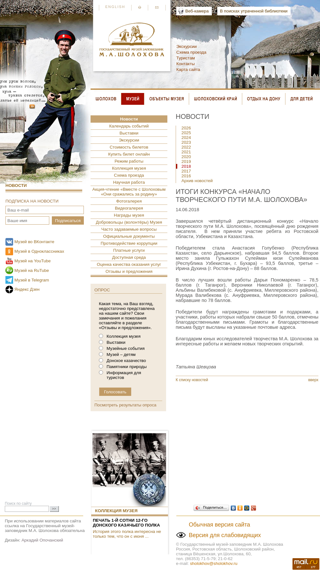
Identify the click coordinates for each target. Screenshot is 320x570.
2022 (186, 147)
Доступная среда (129, 257)
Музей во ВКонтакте (34, 241)
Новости (16, 185)
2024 (186, 137)
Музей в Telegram (31, 280)
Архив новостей (197, 180)
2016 (186, 175)
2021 (186, 152)
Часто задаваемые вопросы (129, 229)
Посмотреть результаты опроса (125, 405)
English (115, 7)
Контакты (185, 63)
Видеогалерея (129, 208)
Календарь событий (128, 126)
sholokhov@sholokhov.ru (213, 563)
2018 (186, 166)
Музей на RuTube (31, 270)
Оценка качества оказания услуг (129, 264)
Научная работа (129, 182)
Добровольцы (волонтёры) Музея (129, 222)
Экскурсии (186, 46)
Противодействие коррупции (128, 243)
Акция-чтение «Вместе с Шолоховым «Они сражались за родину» (129, 191)
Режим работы (129, 161)
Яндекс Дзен (27, 289)
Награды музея (129, 215)
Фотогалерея (129, 201)
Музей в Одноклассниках (39, 251)
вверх (313, 380)
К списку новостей (192, 380)
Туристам (185, 58)
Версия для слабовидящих (225, 535)
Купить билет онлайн (129, 154)
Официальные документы (129, 236)
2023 (186, 142)
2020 (186, 156)
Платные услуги (129, 250)
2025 (186, 132)
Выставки (129, 133)
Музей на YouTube (32, 260)
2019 (186, 161)
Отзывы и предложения (129, 271)
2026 (186, 128)
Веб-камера (197, 11)
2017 (186, 171)
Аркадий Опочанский (42, 540)
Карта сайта (188, 69)
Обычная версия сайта (219, 524)
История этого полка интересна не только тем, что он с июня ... (127, 534)
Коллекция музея (129, 168)
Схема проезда (191, 52)
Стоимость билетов (129, 147)
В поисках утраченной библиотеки (253, 11)
